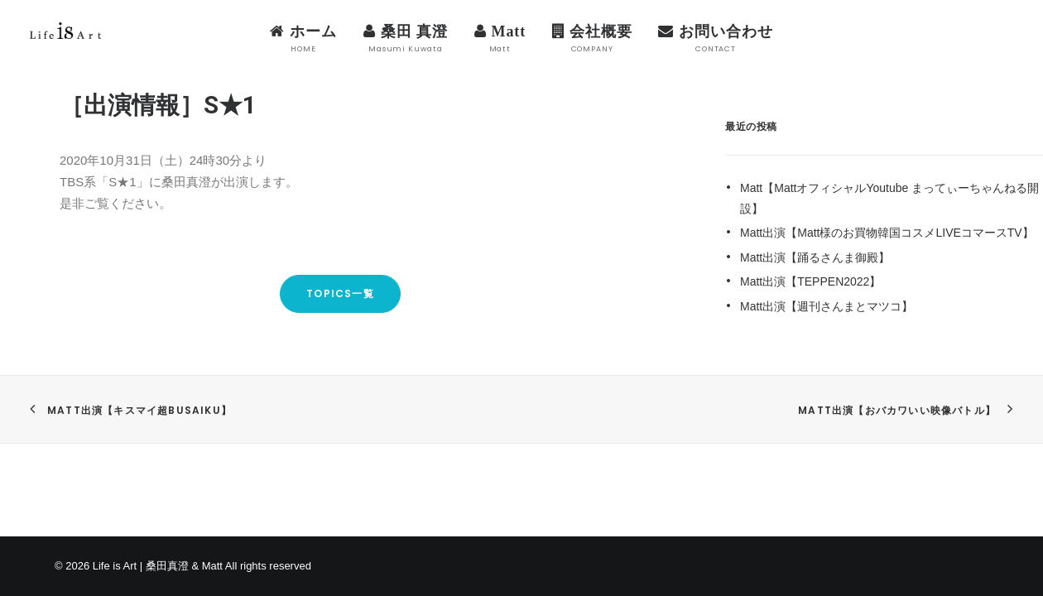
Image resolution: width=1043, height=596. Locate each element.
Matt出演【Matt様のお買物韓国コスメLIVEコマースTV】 (887, 232)
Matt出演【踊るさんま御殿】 (815, 257)
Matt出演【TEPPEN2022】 (810, 281)
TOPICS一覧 (340, 293)
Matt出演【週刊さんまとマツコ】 (826, 306)
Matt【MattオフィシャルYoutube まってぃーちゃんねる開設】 (889, 198)
